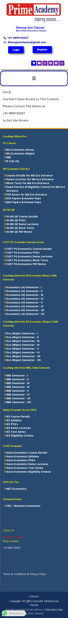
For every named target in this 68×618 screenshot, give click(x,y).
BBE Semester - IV (18, 387)
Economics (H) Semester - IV (25, 298)
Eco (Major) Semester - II (23, 337)
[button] (34, 78)
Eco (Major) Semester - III (23, 341)
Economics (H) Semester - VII (25, 310)
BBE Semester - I (17, 375)
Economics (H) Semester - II (24, 291)
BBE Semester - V (18, 390)
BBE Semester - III (18, 383)
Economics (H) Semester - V (25, 302)
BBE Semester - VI (18, 394)
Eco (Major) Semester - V (23, 348)
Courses (34, 596)
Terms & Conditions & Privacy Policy (24, 574)
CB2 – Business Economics (23, 505)
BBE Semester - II (18, 379)
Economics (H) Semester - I (24, 287)
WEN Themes (36, 613)
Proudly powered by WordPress (24, 609)
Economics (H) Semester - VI (25, 306)
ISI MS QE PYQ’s (16, 220)
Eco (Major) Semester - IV (23, 344)
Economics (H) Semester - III (25, 295)
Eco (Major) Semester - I (22, 333)
